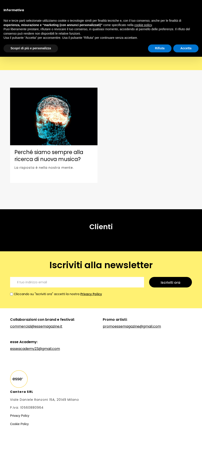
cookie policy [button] (143, 25)
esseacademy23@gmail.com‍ (35, 348)
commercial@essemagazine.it (36, 326)
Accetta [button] (185, 48)
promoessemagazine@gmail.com (132, 326)
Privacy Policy (91, 294)
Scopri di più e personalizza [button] (31, 48)
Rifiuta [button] (160, 48)
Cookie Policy (19, 424)
